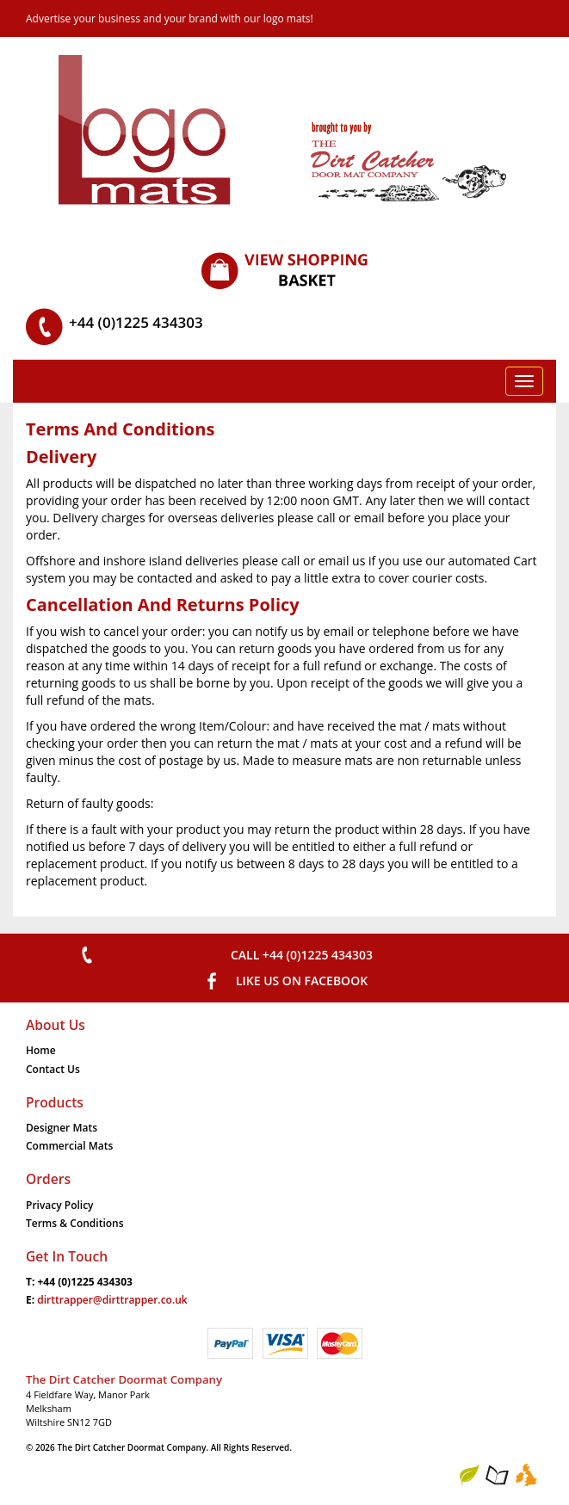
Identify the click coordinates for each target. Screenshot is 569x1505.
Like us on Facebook (302, 980)
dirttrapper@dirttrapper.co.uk (112, 1299)
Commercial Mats (69, 1145)
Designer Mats (61, 1127)
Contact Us (53, 1069)
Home (41, 1050)
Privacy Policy (60, 1205)
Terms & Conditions (75, 1223)
